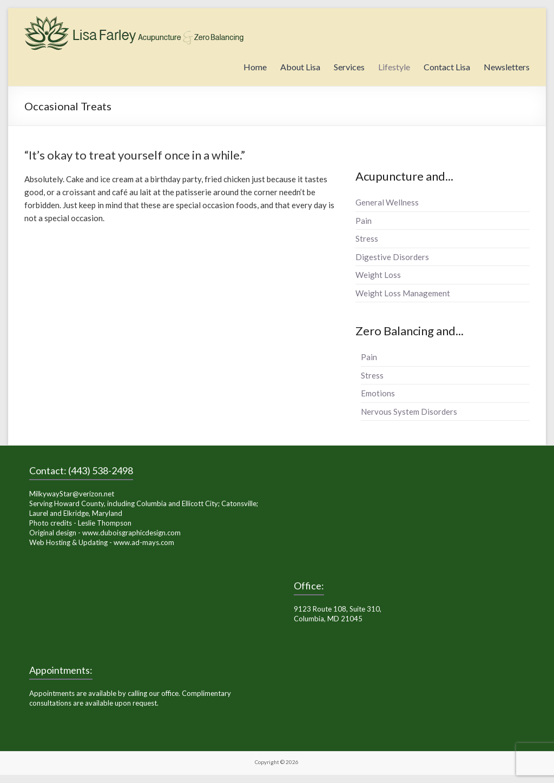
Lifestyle (394, 67)
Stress (366, 238)
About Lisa (300, 67)
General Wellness (387, 202)
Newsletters (507, 67)
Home (255, 67)
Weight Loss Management (402, 293)
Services (349, 67)
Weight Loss (378, 275)
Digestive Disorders (392, 257)
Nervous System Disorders (409, 411)
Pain (363, 220)
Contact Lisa (447, 67)
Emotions (378, 393)
